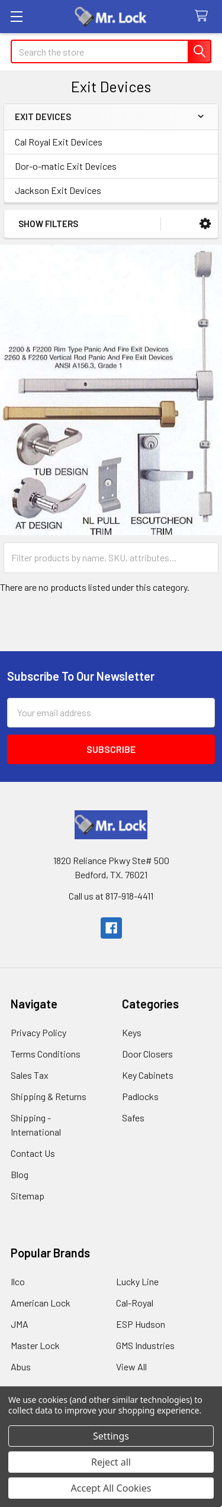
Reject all (111, 1462)
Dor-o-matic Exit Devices (66, 166)
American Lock (40, 1302)
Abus (21, 1366)
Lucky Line (137, 1281)
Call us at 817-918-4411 (111, 895)
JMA (19, 1324)
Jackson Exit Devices (58, 190)
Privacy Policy (38, 1032)
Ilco (18, 1281)
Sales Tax (30, 1075)
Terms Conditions (46, 1053)
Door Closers (147, 1053)
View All (131, 1366)
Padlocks (140, 1096)
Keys (131, 1032)
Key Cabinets (147, 1075)
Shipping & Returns (48, 1096)
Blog (19, 1174)
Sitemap (27, 1195)
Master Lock (35, 1345)
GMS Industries (145, 1345)
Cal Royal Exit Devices (58, 141)
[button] (205, 224)
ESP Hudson (140, 1324)
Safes (133, 1117)
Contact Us (33, 1153)
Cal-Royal (134, 1302)
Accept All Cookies (111, 1488)
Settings (111, 1436)
